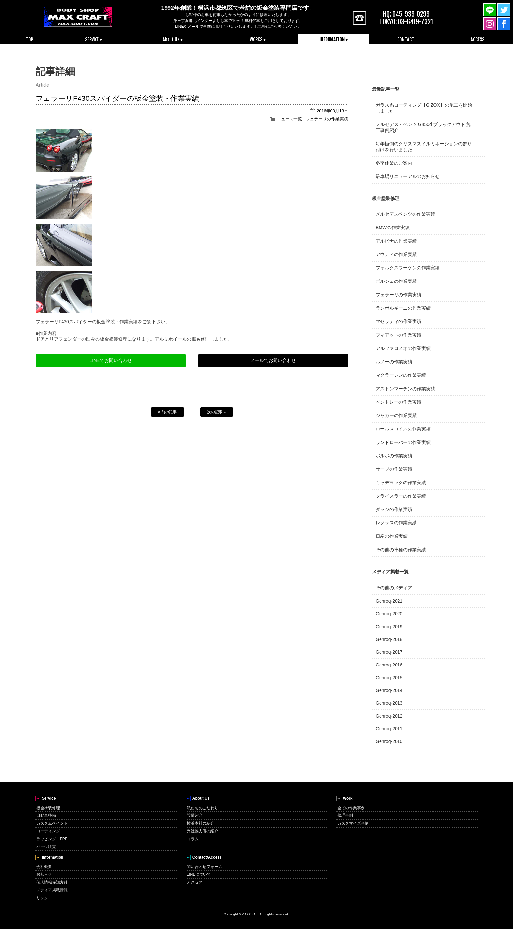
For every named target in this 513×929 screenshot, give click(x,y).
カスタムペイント (52, 823)
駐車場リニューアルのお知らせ (408, 176)
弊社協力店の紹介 (202, 831)
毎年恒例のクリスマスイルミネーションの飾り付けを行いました (424, 146)
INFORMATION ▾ (333, 39)
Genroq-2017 (389, 652)
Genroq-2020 (389, 613)
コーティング (48, 831)
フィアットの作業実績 (398, 334)
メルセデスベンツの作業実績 (405, 214)
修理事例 (345, 815)
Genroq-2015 (389, 677)
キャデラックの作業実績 (401, 482)
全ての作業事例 (351, 808)
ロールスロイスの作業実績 (403, 428)
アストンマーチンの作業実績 (405, 388)
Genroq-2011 (389, 728)
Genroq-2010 (389, 741)
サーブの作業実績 (394, 469)
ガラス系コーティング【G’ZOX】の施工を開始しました (424, 108)
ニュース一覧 (289, 119)
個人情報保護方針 (52, 882)
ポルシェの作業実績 (396, 281)
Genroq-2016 (389, 664)
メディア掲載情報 (52, 890)
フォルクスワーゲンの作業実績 (408, 267)
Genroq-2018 (389, 639)
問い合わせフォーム (204, 867)
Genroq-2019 (389, 626)
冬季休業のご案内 (394, 163)
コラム (193, 839)
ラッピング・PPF (51, 839)
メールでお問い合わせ (273, 360)
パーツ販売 (46, 847)
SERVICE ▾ (93, 39)
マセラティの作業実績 (398, 321)
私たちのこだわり (202, 808)
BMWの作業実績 (393, 227)
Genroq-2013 (389, 703)
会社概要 (44, 867)
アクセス (195, 882)
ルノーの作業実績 (394, 361)
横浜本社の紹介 (200, 823)
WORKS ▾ (258, 39)
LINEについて (199, 874)
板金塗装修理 (48, 808)
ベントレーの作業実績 (398, 402)
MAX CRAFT (77, 16)
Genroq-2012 (389, 716)
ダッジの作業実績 (394, 509)
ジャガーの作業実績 (396, 415)
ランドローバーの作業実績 (403, 442)
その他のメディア (394, 587)
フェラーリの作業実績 (327, 119)
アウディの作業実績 (396, 254)
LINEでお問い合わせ (110, 360)
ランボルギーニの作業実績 (403, 308)
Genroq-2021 (389, 601)
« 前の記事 (167, 412)
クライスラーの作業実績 (401, 496)
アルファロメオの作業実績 (403, 348)
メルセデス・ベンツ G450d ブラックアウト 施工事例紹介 (423, 127)
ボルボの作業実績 (394, 455)
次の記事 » (216, 412)
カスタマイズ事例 (353, 823)
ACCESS (477, 39)
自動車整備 (46, 815)
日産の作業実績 (392, 536)
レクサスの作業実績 (396, 522)
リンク (42, 898)
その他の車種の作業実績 (401, 549)
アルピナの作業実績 (396, 241)
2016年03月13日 (332, 110)
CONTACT (405, 39)
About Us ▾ (173, 39)
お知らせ (44, 874)
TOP (29, 39)
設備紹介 (195, 815)
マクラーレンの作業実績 (401, 375)
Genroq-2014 (389, 690)
